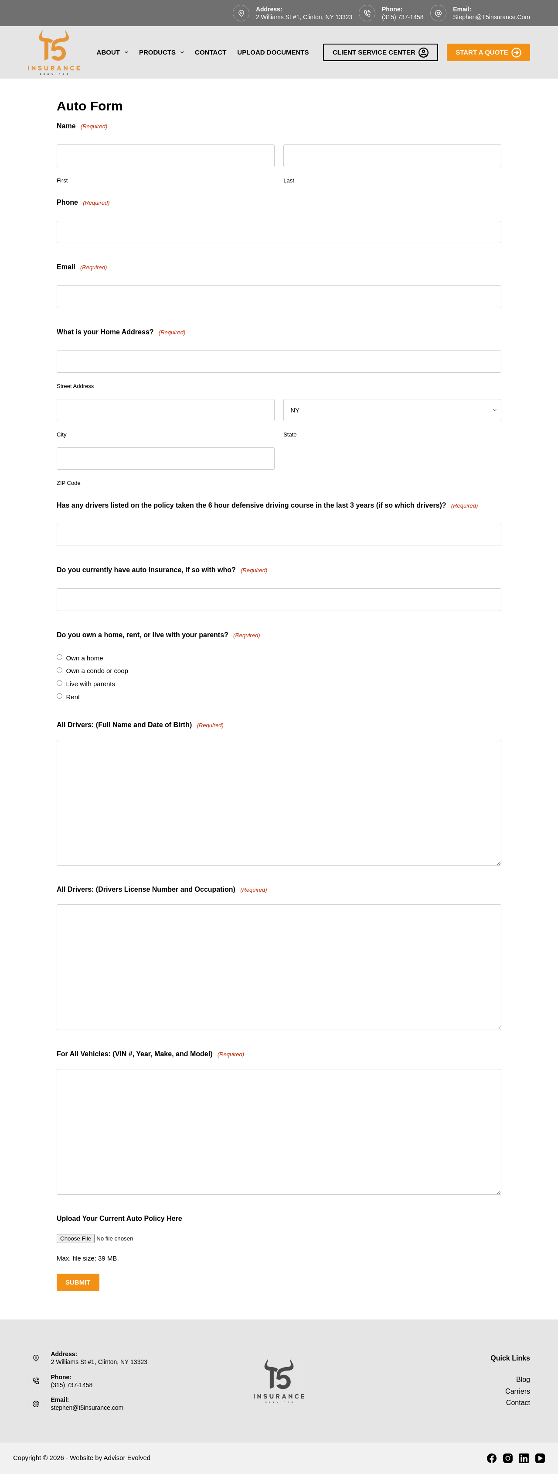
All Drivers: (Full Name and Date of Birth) (140, 725)
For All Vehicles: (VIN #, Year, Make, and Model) (150, 1054)
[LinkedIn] (524, 1458)
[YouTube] (540, 1458)
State (289, 434)
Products (163, 52)
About (114, 52)
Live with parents (90, 683)
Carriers (517, 1391)
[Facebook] (492, 1458)
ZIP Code (69, 483)
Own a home (84, 658)
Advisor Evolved (127, 1457)
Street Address (75, 386)
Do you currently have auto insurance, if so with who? (162, 570)
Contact (210, 52)
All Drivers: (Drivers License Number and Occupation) (162, 889)
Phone (83, 202)
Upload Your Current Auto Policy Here (119, 1218)
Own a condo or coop (97, 670)
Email (82, 267)
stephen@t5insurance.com (491, 17)
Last (288, 180)
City (61, 434)
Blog (523, 1379)
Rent (73, 697)
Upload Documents (273, 52)
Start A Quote (488, 53)
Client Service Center (381, 53)
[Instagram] (508, 1458)
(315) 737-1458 (403, 17)
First (62, 180)
